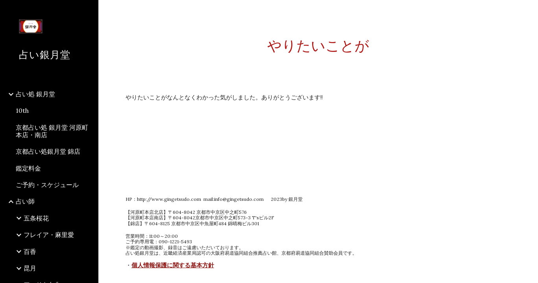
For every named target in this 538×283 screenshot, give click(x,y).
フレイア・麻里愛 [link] (49, 235)
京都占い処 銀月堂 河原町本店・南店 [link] (52, 131)
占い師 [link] (25, 201)
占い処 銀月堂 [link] (35, 94)
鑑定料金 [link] (28, 168)
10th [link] (22, 110)
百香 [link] (30, 251)
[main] (318, 46)
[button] (528, 11)
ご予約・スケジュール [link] (47, 185)
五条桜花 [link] (36, 218)
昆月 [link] (30, 268)
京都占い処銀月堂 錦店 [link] (48, 151)
